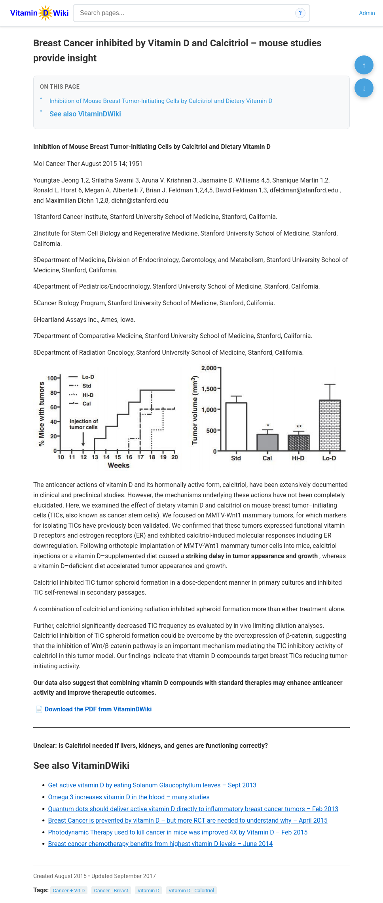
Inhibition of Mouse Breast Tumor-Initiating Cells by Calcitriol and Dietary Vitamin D (160, 101)
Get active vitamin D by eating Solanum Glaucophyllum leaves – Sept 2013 (152, 785)
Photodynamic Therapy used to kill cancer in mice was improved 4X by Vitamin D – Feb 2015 (177, 832)
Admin (367, 13)
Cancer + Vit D (69, 890)
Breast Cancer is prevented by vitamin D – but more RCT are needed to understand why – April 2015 (187, 820)
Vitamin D (148, 890)
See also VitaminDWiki (85, 114)
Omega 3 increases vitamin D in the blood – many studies (128, 797)
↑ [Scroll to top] (364, 65)
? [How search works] (300, 13)
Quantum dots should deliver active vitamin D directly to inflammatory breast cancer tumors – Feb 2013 (193, 809)
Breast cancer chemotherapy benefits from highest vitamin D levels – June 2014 (160, 844)
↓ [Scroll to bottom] (364, 88)
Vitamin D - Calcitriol (191, 890)
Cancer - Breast (111, 890)
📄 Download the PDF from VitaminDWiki (93, 709)
